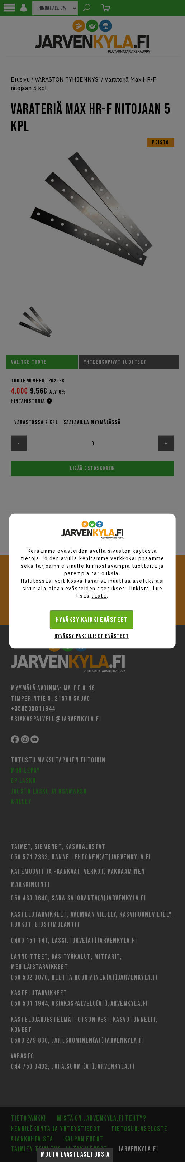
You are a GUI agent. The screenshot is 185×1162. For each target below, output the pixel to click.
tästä (99, 596)
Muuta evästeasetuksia (75, 1155)
